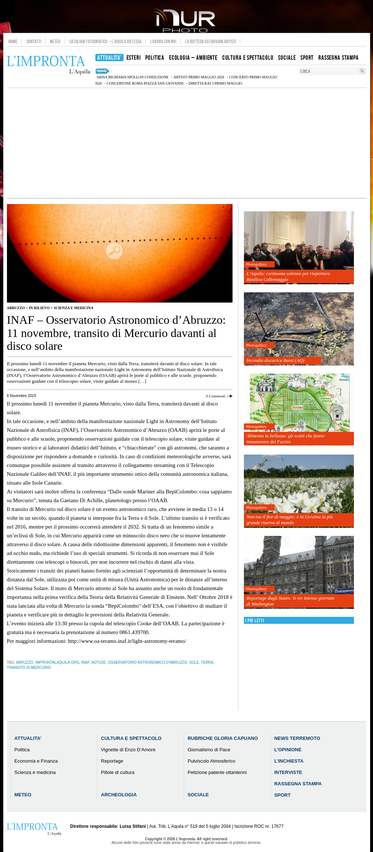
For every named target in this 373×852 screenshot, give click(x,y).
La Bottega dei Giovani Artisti (210, 41)
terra (207, 662)
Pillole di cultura (117, 772)
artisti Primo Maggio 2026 (198, 77)
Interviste (288, 772)
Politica (22, 749)
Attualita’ (27, 738)
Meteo (55, 41)
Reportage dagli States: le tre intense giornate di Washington (290, 601)
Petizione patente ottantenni (216, 772)
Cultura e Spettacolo (131, 738)
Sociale (198, 794)
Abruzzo (16, 308)
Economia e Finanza (36, 761)
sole (194, 662)
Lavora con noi (163, 41)
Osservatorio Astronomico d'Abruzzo (147, 662)
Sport (282, 795)
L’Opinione (287, 749)
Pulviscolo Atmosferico (211, 761)
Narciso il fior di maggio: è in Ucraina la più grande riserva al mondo (289, 519)
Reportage (112, 761)
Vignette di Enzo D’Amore (128, 749)
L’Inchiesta (289, 761)
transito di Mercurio (29, 668)
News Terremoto (297, 738)
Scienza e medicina (73, 308)
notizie (98, 662)
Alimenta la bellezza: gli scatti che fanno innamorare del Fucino (285, 438)
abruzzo (24, 662)
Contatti (33, 41)
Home (13, 41)
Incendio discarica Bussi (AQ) (275, 360)
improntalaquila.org (58, 662)
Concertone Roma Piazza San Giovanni (145, 83)
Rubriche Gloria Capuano (222, 738)
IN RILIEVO (39, 308)
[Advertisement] (186, 143)
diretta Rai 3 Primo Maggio (215, 83)
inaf (85, 662)
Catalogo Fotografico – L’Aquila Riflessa (105, 41)
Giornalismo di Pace (208, 749)
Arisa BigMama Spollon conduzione (132, 77)
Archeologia (119, 794)
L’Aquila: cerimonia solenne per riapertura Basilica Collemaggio (288, 276)
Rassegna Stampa (298, 783)
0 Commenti (215, 396)
